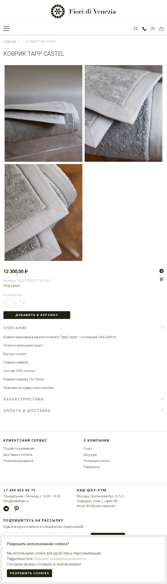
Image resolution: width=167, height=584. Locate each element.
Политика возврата (18, 461)
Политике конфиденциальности (59, 559)
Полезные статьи (97, 461)
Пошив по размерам (18, 448)
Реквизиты (92, 467)
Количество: (13, 295)
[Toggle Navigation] (6, 28)
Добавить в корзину (36, 315)
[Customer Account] (153, 29)
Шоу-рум (90, 455)
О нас (88, 448)
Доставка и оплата (17, 455)
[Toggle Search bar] (136, 29)
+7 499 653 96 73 (19, 490)
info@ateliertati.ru (16, 501)
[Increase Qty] (24, 303)
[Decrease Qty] (4, 303)
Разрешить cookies (29, 573)
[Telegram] (161, 271)
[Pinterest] (161, 280)
